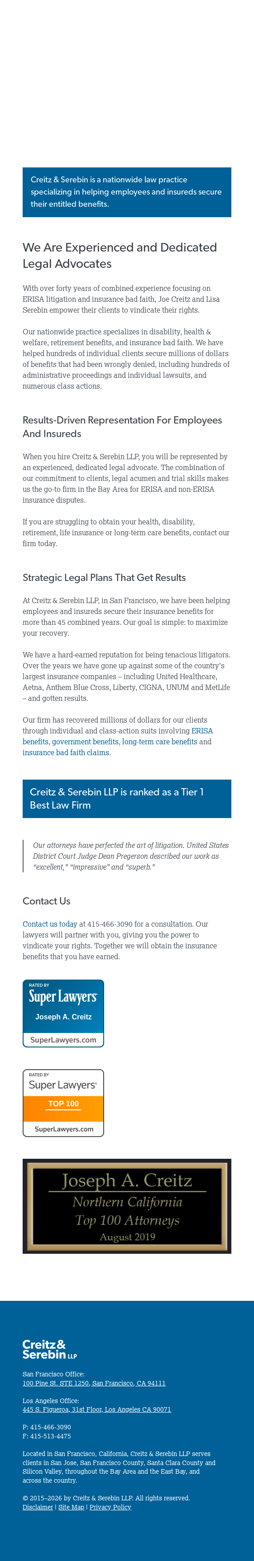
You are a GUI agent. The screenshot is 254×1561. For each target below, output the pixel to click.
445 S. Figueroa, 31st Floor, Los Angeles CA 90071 (97, 1409)
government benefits (85, 742)
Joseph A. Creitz (63, 1017)
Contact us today (50, 924)
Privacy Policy (110, 1507)
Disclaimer (38, 1507)
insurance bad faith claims (66, 752)
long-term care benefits (159, 742)
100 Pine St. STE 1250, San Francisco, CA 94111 (94, 1383)
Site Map (71, 1507)
